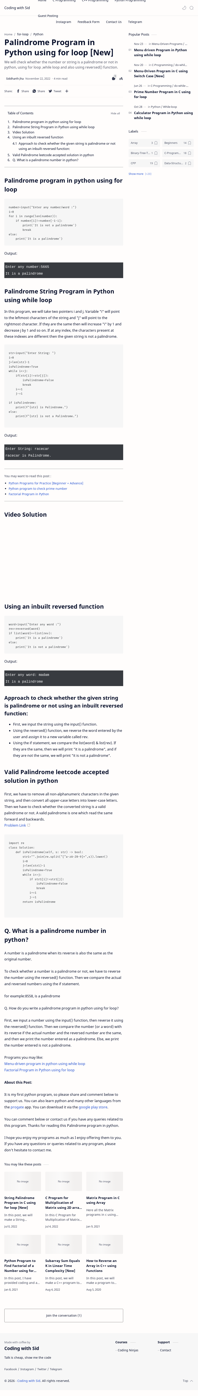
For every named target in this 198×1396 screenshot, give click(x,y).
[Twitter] (41, 1375)
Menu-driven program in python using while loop (44, 1063)
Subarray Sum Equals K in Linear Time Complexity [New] (62, 1265)
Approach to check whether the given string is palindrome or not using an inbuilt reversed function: (67, 148)
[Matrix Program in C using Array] (104, 1181)
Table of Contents (20, 115)
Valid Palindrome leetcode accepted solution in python (53, 157)
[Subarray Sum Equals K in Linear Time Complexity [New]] (63, 1244)
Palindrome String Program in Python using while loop (54, 129)
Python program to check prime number (38, 489)
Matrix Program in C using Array (103, 1199)
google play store (93, 1106)
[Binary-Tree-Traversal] (144, 155)
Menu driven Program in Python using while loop (160, 54)
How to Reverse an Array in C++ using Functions (101, 1265)
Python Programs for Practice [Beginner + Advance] (46, 484)
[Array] (144, 145)
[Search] (191, 8)
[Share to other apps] (66, 93)
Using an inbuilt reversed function (38, 139)
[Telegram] (56, 1375)
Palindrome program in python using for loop (47, 124)
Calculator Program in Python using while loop (163, 117)
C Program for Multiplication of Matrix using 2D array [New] (63, 1202)
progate (17, 1106)
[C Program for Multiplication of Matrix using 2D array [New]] (63, 1181)
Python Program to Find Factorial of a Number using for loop (20, 1265)
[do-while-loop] (184, 67)
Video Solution (23, 134)
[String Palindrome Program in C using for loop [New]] (22, 1181)
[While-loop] (170, 109)
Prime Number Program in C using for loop (162, 96)
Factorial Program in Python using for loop (39, 1069)
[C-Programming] (163, 67)
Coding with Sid (17, 7)
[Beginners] (178, 145)
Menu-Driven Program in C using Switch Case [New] (161, 75)
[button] (184, 8)
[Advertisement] (161, 214)
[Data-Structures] (178, 165)
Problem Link (15, 825)
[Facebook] (10, 1375)
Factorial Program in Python (29, 494)
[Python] (156, 109)
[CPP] (144, 165)
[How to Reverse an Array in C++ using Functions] (104, 1244)
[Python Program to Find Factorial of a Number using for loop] (22, 1244)
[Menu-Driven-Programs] (168, 46)
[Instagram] (27, 1375)
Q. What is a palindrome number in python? (46, 162)
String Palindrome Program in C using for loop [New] (20, 1202)
